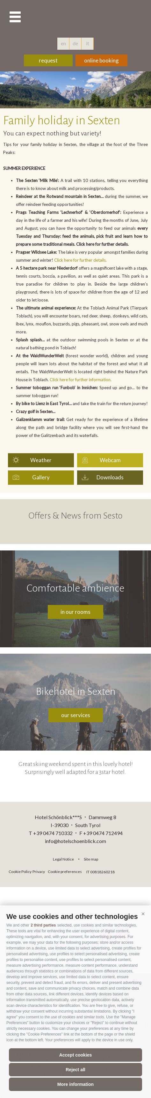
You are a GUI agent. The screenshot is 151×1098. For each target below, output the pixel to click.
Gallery (41, 477)
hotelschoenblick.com (75, 17)
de (75, 43)
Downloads (110, 477)
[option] (75, 89)
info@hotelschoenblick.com (75, 841)
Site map (91, 859)
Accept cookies (75, 1055)
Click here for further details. (80, 260)
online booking (101, 60)
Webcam (110, 460)
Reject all (75, 1069)
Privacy (38, 871)
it (87, 43)
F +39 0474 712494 (101, 833)
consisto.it (133, 871)
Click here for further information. (80, 379)
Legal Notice (63, 859)
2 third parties (43, 925)
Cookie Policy (20, 871)
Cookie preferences (65, 871)
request (48, 60)
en (63, 43)
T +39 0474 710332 (51, 833)
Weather (41, 460)
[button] (143, 914)
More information (75, 1084)
